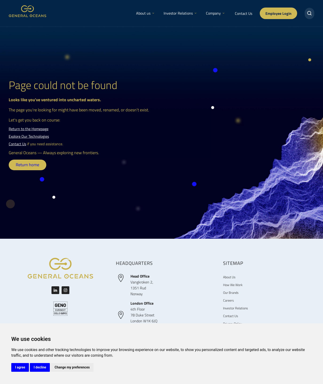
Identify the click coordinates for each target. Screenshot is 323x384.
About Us (229, 277)
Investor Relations (180, 13)
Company (215, 13)
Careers (228, 300)
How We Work (233, 285)
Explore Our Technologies (29, 136)
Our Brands (231, 292)
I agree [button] (20, 367)
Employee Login (278, 13)
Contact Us (243, 13)
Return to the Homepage (28, 128)
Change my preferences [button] (72, 367)
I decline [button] (40, 367)
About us (145, 13)
